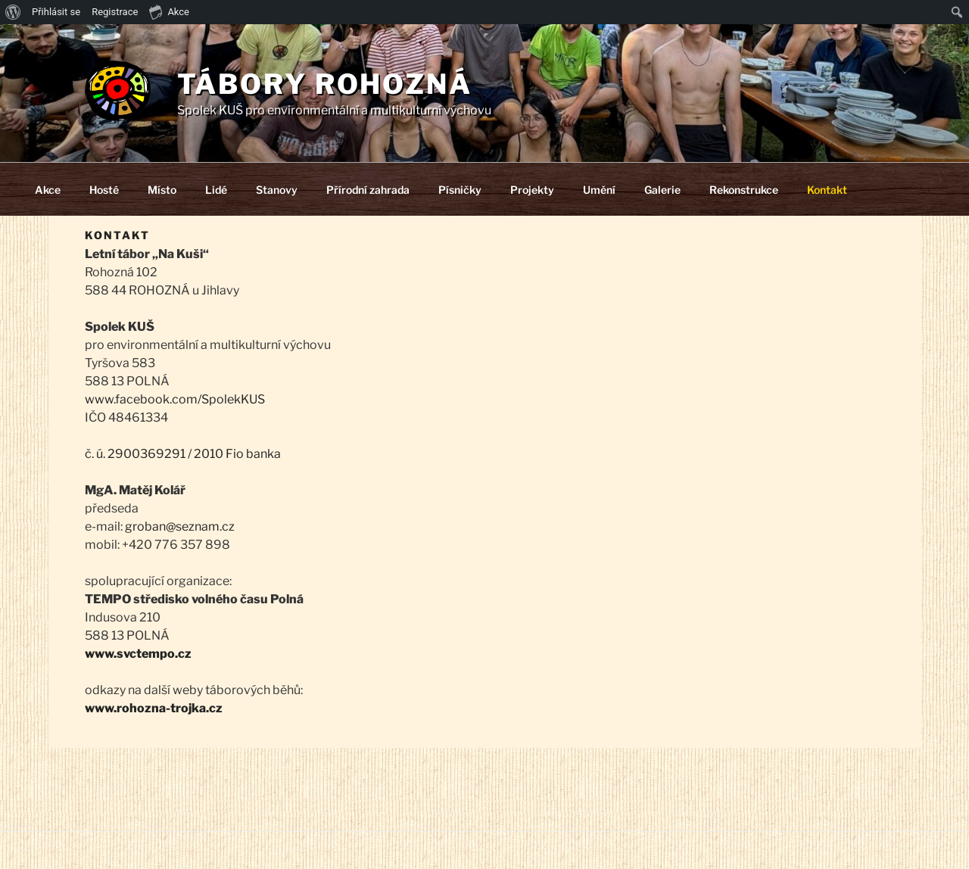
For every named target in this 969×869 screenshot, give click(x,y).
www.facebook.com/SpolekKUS (175, 399)
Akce (48, 189)
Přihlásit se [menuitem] (56, 11)
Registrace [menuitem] (115, 11)
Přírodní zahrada (368, 189)
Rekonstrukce (743, 189)
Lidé (216, 189)
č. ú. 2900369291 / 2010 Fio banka (183, 454)
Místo (162, 189)
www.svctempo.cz (138, 653)
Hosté (104, 189)
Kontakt (827, 189)
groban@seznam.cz (180, 526)
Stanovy (277, 189)
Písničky (459, 189)
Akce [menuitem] (169, 11)
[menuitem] (13, 12)
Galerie (662, 189)
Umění (599, 189)
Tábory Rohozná (324, 84)
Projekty (532, 189)
